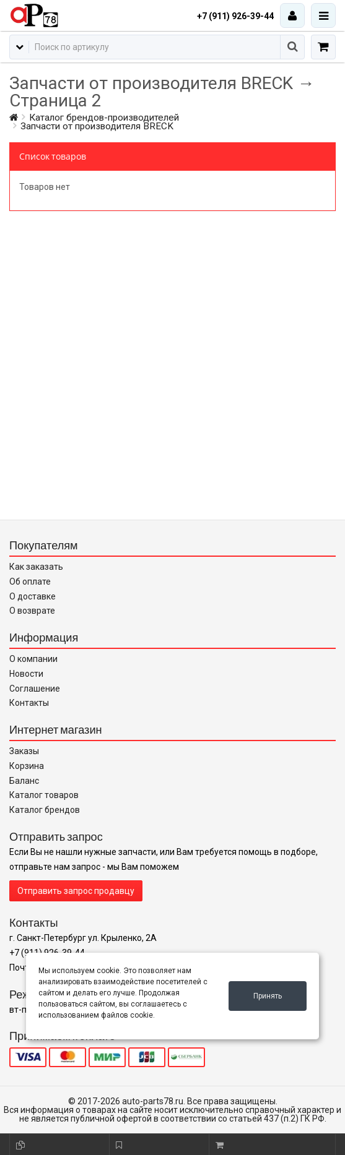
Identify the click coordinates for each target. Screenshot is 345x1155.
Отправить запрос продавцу (75, 891)
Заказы (24, 751)
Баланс (24, 781)
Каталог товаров (44, 795)
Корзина (26, 766)
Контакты (29, 703)
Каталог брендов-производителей (104, 117)
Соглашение (34, 688)
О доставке (32, 596)
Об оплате (30, 581)
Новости (26, 674)
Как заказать (36, 567)
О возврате (32, 611)
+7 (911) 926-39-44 (235, 16)
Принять (267, 996)
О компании (33, 659)
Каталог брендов (44, 810)
